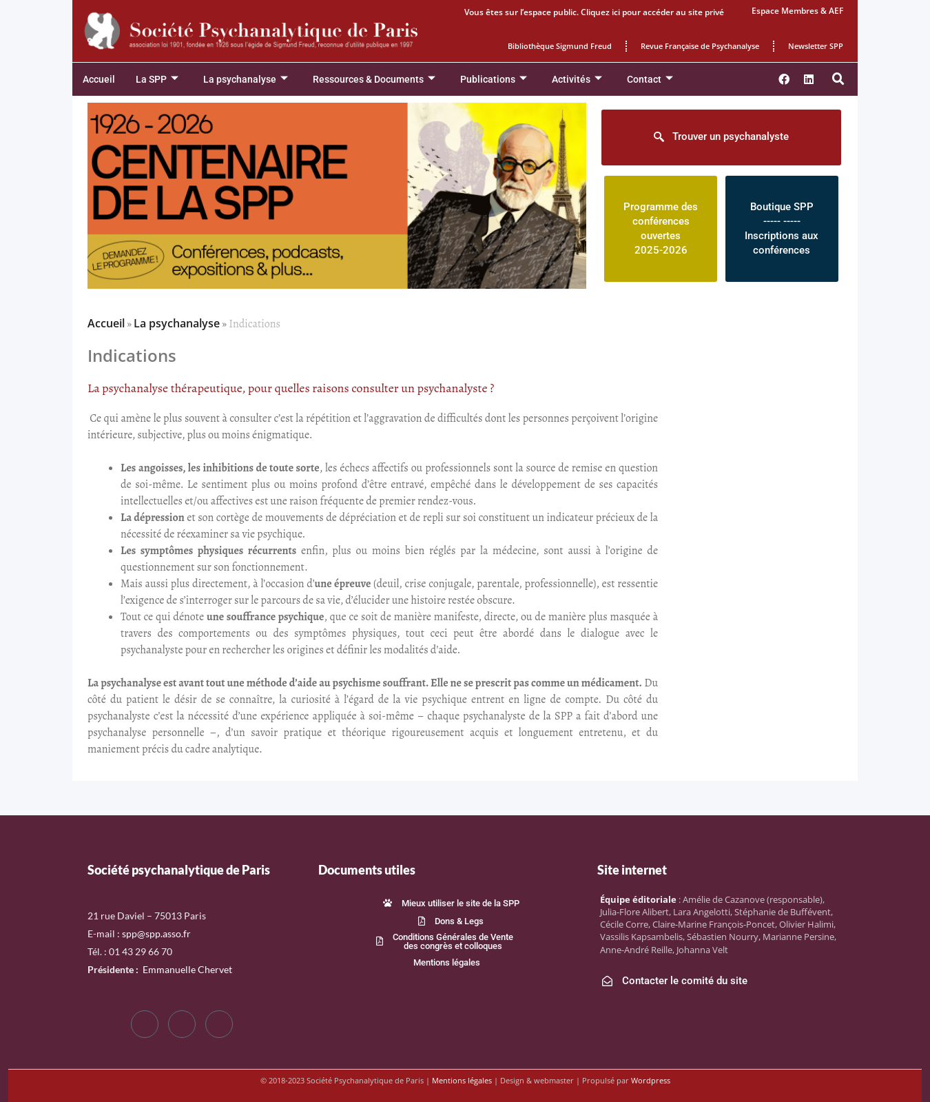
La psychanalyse (245, 79)
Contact (650, 79)
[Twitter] (182, 1024)
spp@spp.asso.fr (156, 933)
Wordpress (650, 1080)
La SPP (157, 79)
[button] (838, 79)
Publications (493, 79)
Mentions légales (462, 1080)
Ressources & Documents (374, 79)
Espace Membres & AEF (797, 11)
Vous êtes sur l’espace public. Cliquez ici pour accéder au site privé (594, 12)
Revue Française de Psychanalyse (700, 46)
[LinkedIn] (219, 1024)
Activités (577, 79)
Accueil (99, 79)
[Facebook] (144, 1024)
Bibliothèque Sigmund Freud (560, 46)
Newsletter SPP (815, 46)
